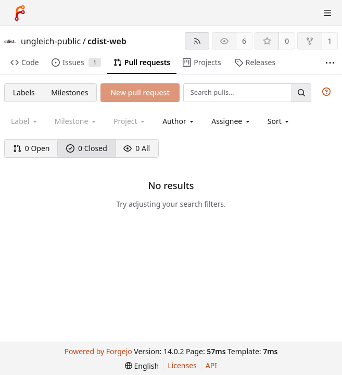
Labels (24, 92)
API (211, 365)
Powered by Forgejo (98, 351)
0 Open (31, 148)
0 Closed (86, 148)
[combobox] (179, 121)
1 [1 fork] (329, 41)
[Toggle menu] (327, 13)
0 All (136, 148)
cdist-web (106, 41)
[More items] (330, 63)
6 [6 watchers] (244, 41)
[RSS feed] (197, 40)
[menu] (279, 121)
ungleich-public (51, 41)
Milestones (69, 92)
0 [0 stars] (287, 41)
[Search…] (301, 92)
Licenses (182, 365)
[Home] (19, 13)
